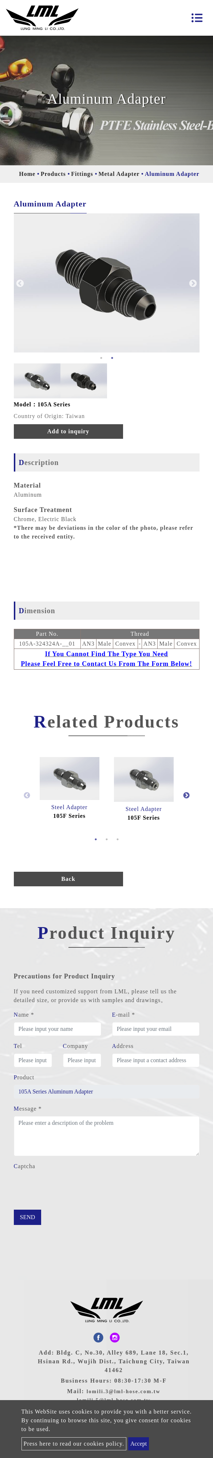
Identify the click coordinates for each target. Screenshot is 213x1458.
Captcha (24, 1166)
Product (24, 1077)
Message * (28, 1109)
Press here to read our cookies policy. (74, 1444)
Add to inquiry (68, 431)
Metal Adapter (118, 174)
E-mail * (123, 1015)
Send (27, 1217)
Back (68, 879)
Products (53, 174)
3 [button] (117, 839)
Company (75, 1046)
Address (123, 1046)
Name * (24, 1015)
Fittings (82, 174)
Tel (18, 1046)
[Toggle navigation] (197, 18)
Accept (138, 1444)
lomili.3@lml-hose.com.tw (124, 1391)
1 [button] (101, 358)
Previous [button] (19, 283)
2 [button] (112, 358)
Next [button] (192, 283)
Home (27, 174)
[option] (107, 282)
